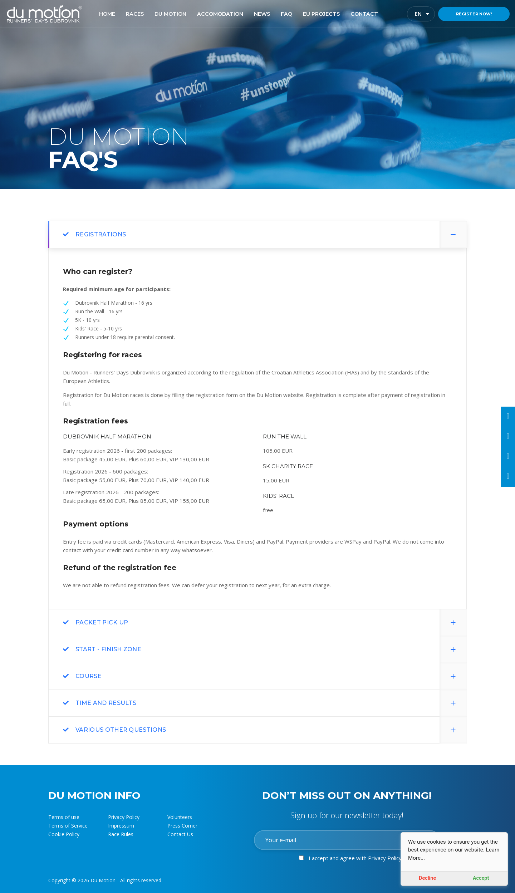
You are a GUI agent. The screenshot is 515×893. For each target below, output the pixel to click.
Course (88, 676)
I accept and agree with (355, 858)
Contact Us (180, 834)
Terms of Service (68, 825)
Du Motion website (279, 394)
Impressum (121, 825)
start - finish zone (108, 649)
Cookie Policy (63, 834)
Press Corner (182, 825)
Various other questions (120, 729)
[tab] (257, 234)
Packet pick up (101, 622)
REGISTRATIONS (100, 234)
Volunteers (179, 817)
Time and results (105, 703)
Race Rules (120, 834)
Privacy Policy (123, 817)
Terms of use (63, 817)
